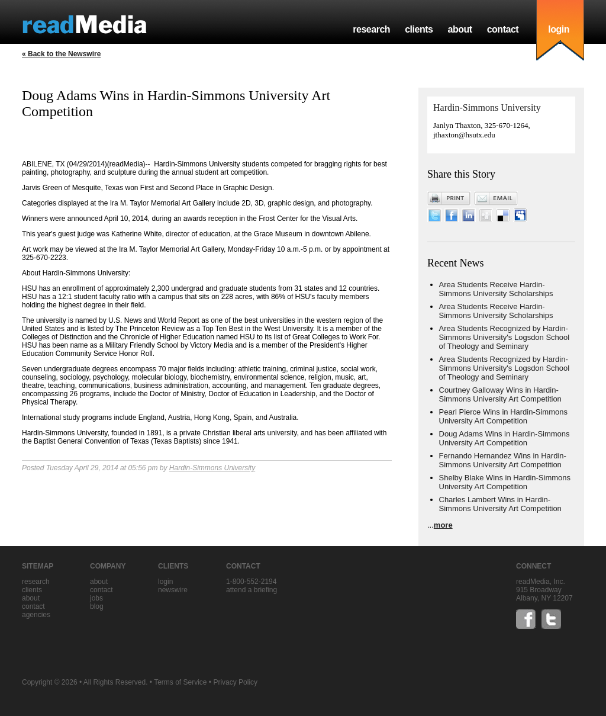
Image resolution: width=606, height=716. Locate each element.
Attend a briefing (251, 590)
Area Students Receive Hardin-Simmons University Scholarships (496, 289)
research (371, 29)
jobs (96, 598)
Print (449, 198)
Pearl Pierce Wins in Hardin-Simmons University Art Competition (503, 416)
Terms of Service (180, 682)
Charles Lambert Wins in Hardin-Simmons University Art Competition (500, 504)
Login (165, 581)
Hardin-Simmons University (212, 468)
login (558, 29)
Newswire (173, 590)
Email (496, 198)
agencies (36, 615)
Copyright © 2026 (50, 682)
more (443, 525)
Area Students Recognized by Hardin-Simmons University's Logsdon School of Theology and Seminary (504, 337)
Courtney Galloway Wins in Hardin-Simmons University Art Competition (500, 394)
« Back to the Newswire (61, 54)
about (459, 29)
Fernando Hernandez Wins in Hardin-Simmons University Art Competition (502, 460)
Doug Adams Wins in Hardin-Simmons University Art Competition (504, 438)
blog (97, 606)
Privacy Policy (235, 682)
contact (503, 29)
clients (419, 29)
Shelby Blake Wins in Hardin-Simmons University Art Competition (505, 482)
